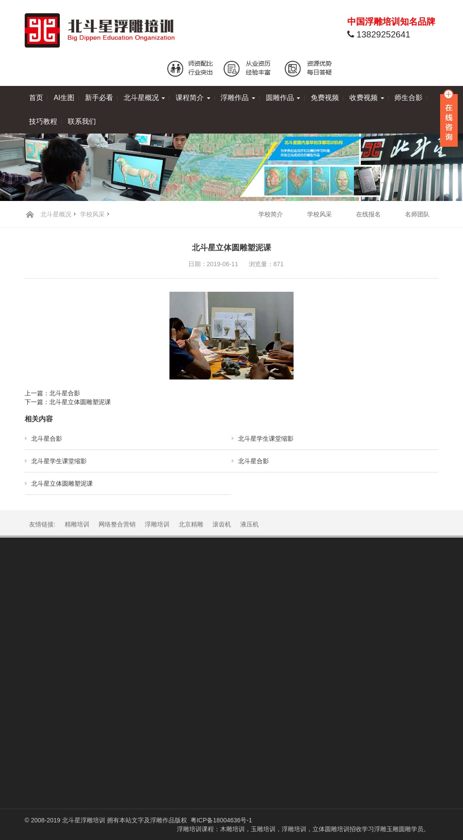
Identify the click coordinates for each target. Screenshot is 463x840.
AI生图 (64, 97)
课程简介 (193, 97)
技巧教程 (43, 121)
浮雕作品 (237, 97)
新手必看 (99, 97)
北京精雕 (191, 525)
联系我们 (82, 121)
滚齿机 (222, 525)
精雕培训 (77, 525)
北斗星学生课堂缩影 (266, 438)
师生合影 (408, 97)
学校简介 (270, 214)
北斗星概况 (144, 97)
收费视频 (366, 97)
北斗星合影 (64, 393)
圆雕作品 (283, 97)
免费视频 (325, 97)
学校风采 (92, 214)
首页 (36, 97)
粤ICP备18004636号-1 (221, 820)
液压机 (249, 525)
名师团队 (417, 214)
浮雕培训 (157, 525)
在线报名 (368, 214)
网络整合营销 (117, 525)
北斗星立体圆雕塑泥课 (80, 401)
